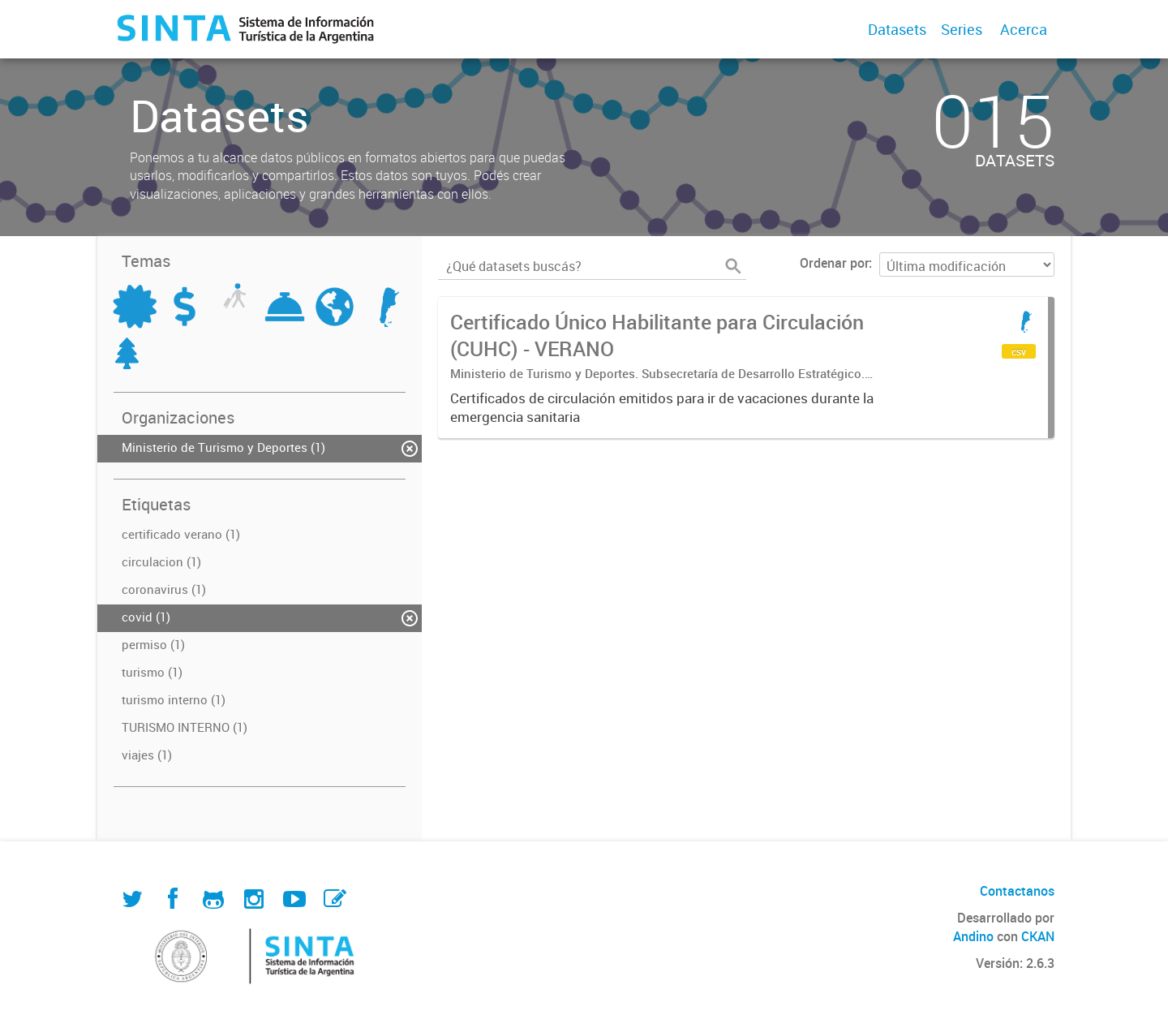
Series (961, 29)
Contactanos (1017, 891)
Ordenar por (834, 263)
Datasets (897, 29)
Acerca (1023, 29)
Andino (973, 936)
